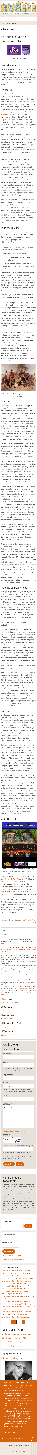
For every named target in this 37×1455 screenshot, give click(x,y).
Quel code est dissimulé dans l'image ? (17, 1146)
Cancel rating (2, 932)
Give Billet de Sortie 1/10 (3, 932)
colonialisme (6, 1002)
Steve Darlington (8, 1019)
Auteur (5, 1083)
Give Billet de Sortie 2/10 (5, 932)
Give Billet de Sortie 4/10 (8, 932)
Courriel (6, 1062)
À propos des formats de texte (14, 1131)
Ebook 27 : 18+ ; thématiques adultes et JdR (18, 1342)
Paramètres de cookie (17, 1439)
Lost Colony (9, 897)
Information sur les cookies (12, 1432)
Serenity (4, 912)
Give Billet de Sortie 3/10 (6, 932)
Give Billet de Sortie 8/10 (14, 932)
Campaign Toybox (8, 1027)
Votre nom (7, 1054)
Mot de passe (7, 1242)
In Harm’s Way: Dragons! (14, 879)
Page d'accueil (8, 1075)
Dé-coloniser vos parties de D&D (14, 1338)
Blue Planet (14, 892)
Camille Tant (6, 1035)
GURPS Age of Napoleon (10, 881)
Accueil (3, 23)
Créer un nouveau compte (12, 1256)
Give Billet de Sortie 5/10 (9, 932)
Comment (6, 1104)
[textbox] (18, 1118)
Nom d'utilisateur (8, 1234)
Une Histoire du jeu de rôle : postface (16, 1317)
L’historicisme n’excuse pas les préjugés (16, 1334)
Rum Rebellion (27, 992)
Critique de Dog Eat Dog (11, 1346)
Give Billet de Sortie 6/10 (11, 932)
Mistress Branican (7, 966)
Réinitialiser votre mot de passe (13, 1260)
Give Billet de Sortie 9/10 (16, 932)
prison (15, 1002)
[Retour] (3, 943)
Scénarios (5, 1011)
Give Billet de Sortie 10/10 (17, 932)
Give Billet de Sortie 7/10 (13, 932)
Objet (5, 1096)
